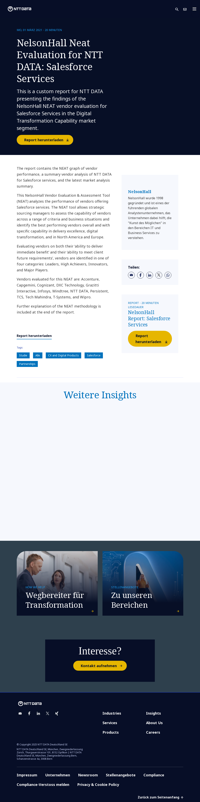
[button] (179, 9)
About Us (154, 722)
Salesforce (93, 355)
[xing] (56, 713)
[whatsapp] (168, 275)
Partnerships (27, 364)
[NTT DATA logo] (16, 9)
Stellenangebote (121, 775)
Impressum (27, 775)
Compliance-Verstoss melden (43, 784)
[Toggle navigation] (195, 9)
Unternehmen (57, 775)
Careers (153, 732)
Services (109, 722)
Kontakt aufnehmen (103, 665)
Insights (153, 713)
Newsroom (88, 775)
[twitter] (158, 275)
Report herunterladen (48, 139)
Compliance (153, 775)
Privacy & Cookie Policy (98, 784)
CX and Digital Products (63, 355)
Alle (37, 355)
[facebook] (140, 275)
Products (110, 732)
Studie (23, 355)
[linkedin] (149, 275)
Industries (111, 713)
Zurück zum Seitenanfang (160, 797)
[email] (131, 275)
